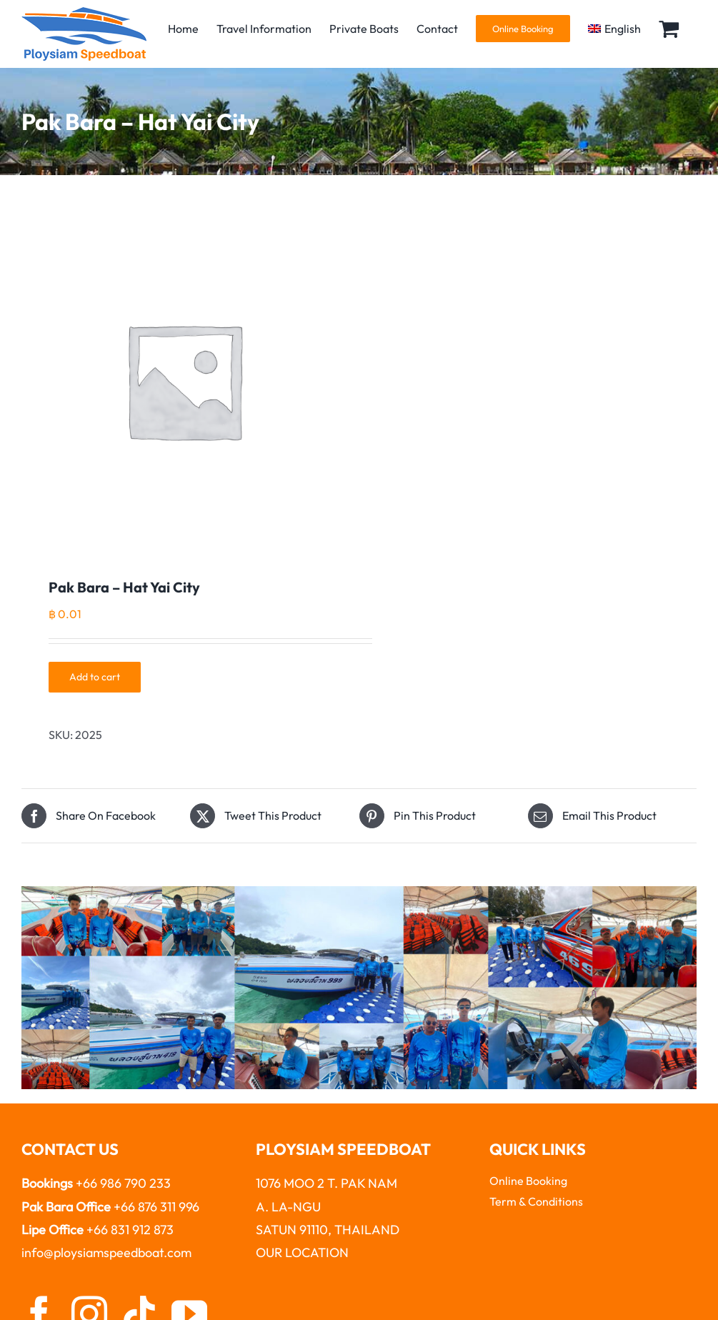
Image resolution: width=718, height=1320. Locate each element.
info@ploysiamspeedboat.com (106, 1252)
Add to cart (94, 676)
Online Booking (528, 1180)
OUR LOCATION (302, 1252)
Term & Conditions (536, 1201)
